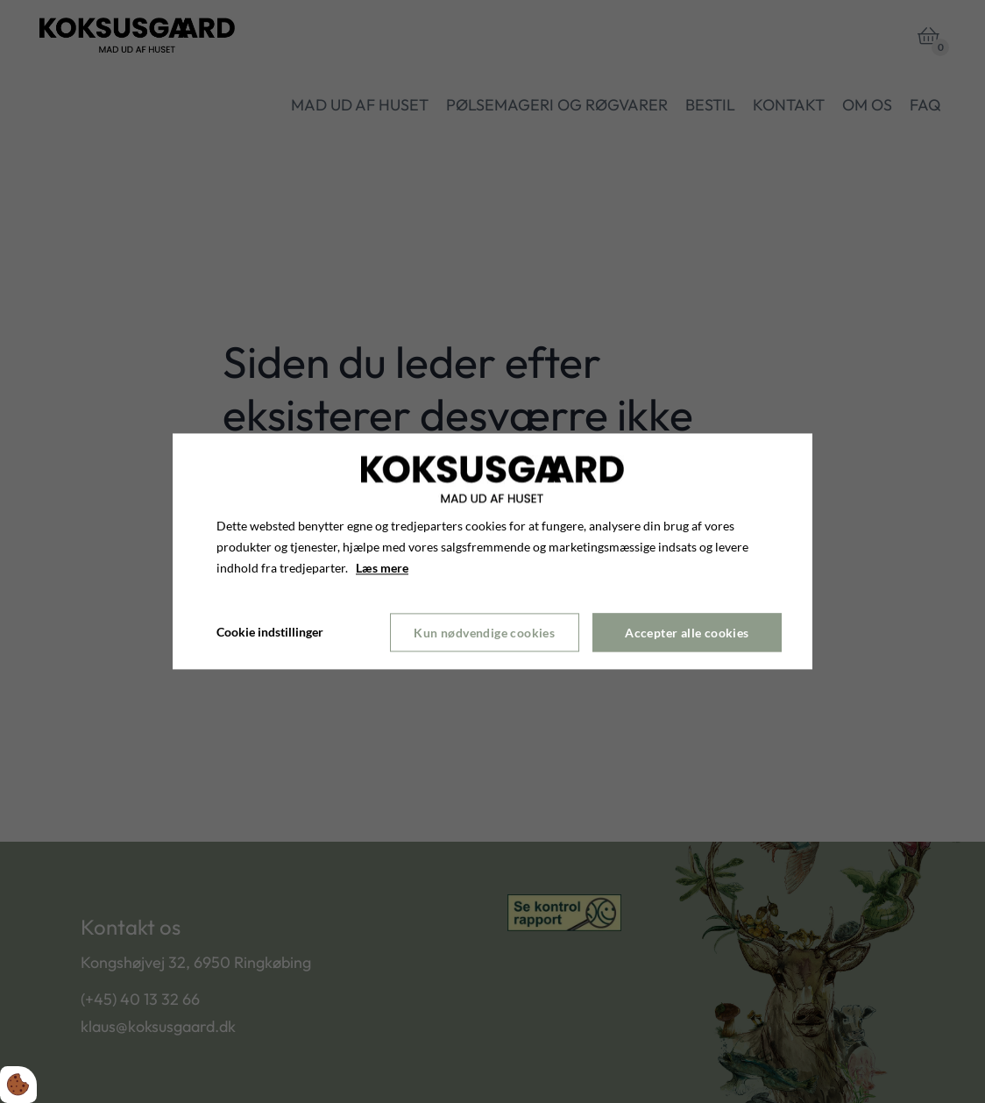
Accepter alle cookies (686, 632)
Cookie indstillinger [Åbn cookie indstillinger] (269, 632)
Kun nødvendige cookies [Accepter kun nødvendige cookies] (484, 632)
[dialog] (492, 551)
